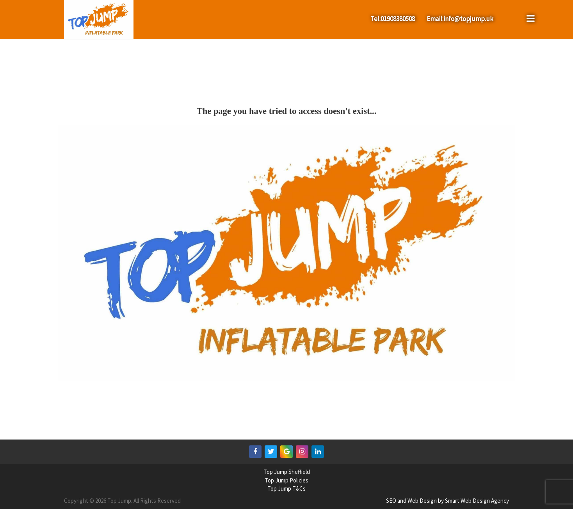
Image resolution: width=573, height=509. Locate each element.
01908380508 (398, 18)
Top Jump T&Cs (286, 488)
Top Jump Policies (286, 480)
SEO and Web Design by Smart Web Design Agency (447, 500)
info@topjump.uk (468, 18)
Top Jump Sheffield (286, 471)
